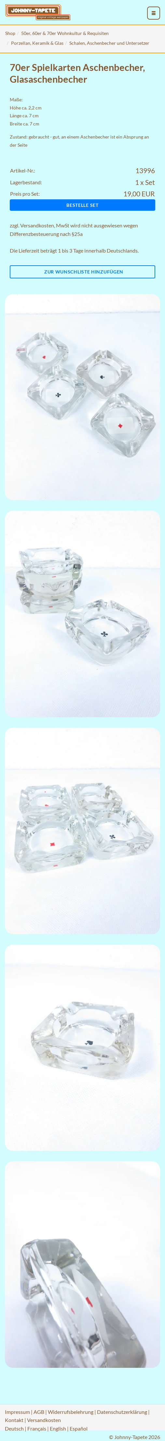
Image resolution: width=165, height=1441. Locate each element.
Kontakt (14, 1420)
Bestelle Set (82, 205)
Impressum (17, 1412)
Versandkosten (37, 225)
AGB (39, 1412)
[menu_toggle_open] (153, 13)
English (58, 1428)
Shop (10, 33)
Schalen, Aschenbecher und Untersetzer (109, 43)
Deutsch (14, 1428)
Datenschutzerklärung (122, 1412)
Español (79, 1428)
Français (36, 1428)
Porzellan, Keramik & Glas (37, 43)
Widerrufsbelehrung (70, 1412)
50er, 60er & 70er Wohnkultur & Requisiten (65, 33)
